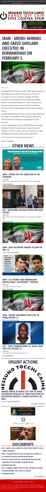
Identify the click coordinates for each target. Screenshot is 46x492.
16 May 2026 (5, 215)
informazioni (31, 3)
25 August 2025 (6, 401)
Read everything (8, 184)
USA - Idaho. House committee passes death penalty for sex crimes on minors (22, 449)
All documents (39, 476)
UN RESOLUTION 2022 (9, 465)
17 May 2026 (5, 179)
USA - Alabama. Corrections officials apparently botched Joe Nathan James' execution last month (22, 469)
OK (25, 3)
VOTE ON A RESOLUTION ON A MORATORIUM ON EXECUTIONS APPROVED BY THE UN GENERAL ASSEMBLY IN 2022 (21, 460)
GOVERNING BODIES (8, 474)
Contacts (26, 482)
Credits (31, 482)
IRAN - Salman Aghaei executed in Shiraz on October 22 (21, 454)
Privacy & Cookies (18, 482)
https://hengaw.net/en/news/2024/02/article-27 (17, 137)
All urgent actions (38, 404)
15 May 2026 (6, 320)
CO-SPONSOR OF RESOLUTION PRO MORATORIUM (17, 456)
